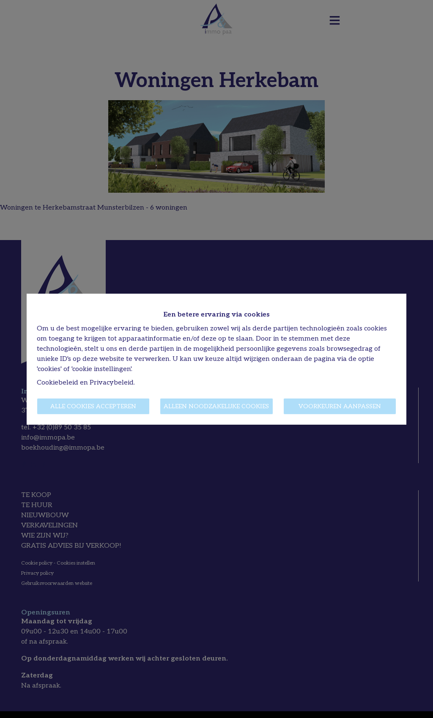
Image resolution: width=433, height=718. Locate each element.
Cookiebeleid (57, 383)
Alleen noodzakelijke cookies (216, 406)
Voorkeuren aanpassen (340, 406)
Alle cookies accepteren (93, 406)
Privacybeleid (112, 383)
